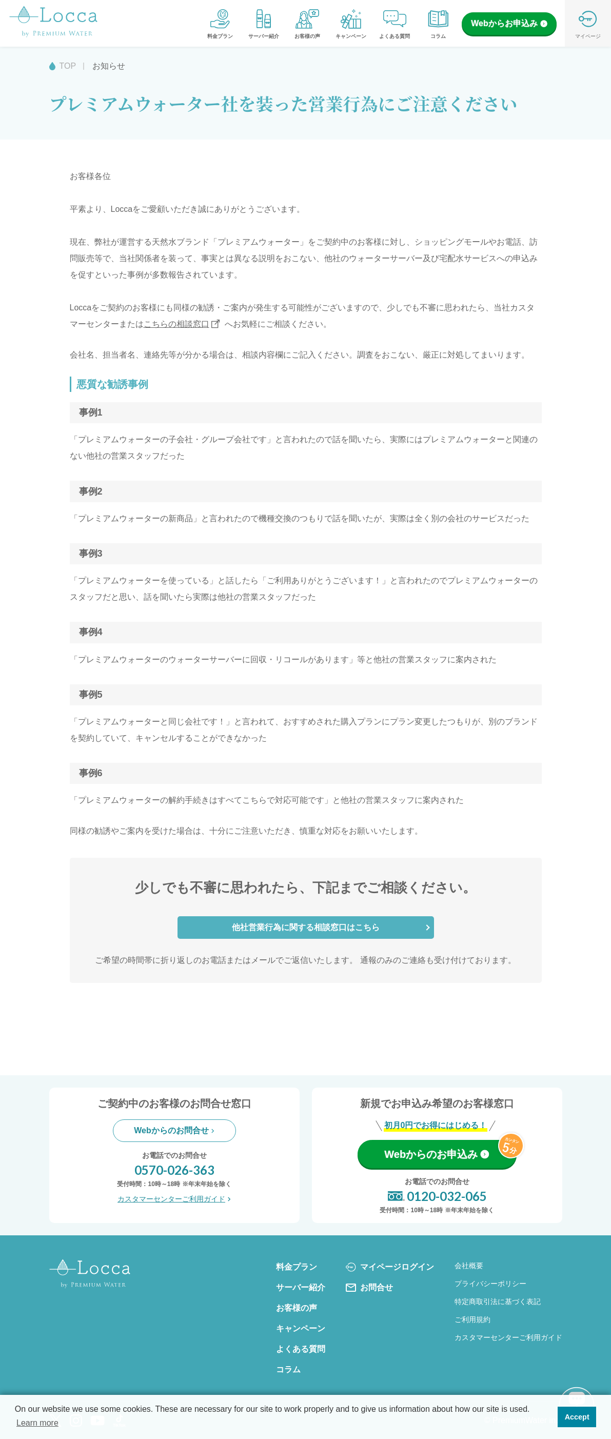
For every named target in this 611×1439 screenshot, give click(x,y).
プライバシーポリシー (490, 1283)
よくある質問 (394, 23)
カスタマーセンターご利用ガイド (174, 1199)
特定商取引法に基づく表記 (498, 1301)
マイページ (588, 23)
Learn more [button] (37, 1422)
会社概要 (469, 1265)
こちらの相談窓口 (176, 324)
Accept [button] (577, 1417)
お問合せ (369, 1287)
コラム (438, 23)
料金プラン (220, 23)
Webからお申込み (509, 23)
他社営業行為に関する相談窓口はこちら (306, 927)
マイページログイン (390, 1267)
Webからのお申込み (436, 1154)
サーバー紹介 (263, 23)
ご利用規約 (472, 1319)
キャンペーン (351, 23)
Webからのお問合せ (174, 1130)
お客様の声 (307, 23)
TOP (68, 66)
